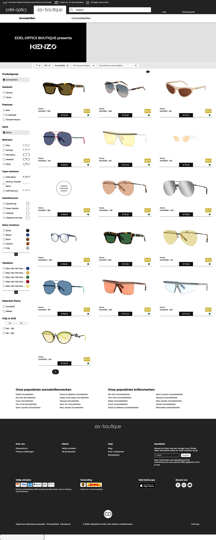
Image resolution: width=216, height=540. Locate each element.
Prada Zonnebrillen (24, 394)
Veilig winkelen (69, 448)
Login (164, 12)
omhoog (195, 524)
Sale (6, 110)
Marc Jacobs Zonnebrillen (71, 407)
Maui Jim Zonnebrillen (70, 404)
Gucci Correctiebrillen (118, 404)
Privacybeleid (53, 524)
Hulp (110, 444)
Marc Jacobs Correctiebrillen (169, 401)
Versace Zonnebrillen (69, 401)
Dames (7, 93)
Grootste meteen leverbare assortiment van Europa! (29, 2)
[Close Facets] (16, 65)
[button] (16, 10)
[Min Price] (9, 323)
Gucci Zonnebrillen (24, 401)
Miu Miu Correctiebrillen (119, 394)
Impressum (65, 524)
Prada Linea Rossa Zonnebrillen (74, 398)
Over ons (20, 444)
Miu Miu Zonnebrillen (26, 398)
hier (158, 465)
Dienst (65, 444)
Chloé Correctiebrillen (166, 404)
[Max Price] (21, 323)
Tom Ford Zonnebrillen (26, 404)
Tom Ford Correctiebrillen (119, 398)
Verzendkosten (68, 452)
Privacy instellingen (25, 452)
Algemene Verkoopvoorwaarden (30, 524)
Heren (7, 97)
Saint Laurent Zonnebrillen (28, 407)
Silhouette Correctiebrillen (168, 407)
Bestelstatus (113, 455)
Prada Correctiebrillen (118, 401)
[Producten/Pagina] (84, 65)
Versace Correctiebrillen (167, 398)
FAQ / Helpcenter (116, 452)
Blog (110, 448)
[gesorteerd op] (118, 65)
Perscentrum (22, 448)
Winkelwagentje (188, 12)
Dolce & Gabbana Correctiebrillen (123, 407)
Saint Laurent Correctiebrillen (169, 394)
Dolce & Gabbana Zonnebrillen (74, 394)
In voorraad (9, 115)
